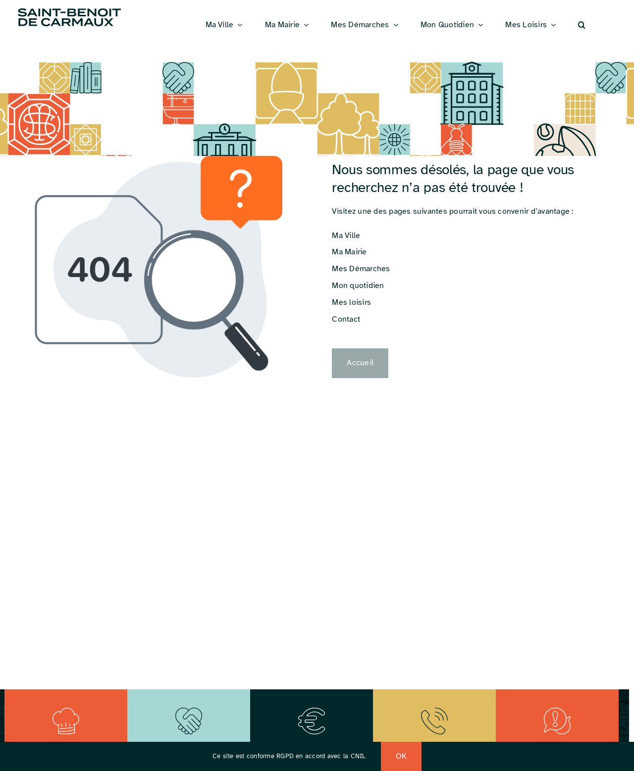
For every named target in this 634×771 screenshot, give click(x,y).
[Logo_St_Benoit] (69, 10)
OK (401, 756)
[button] (581, 25)
